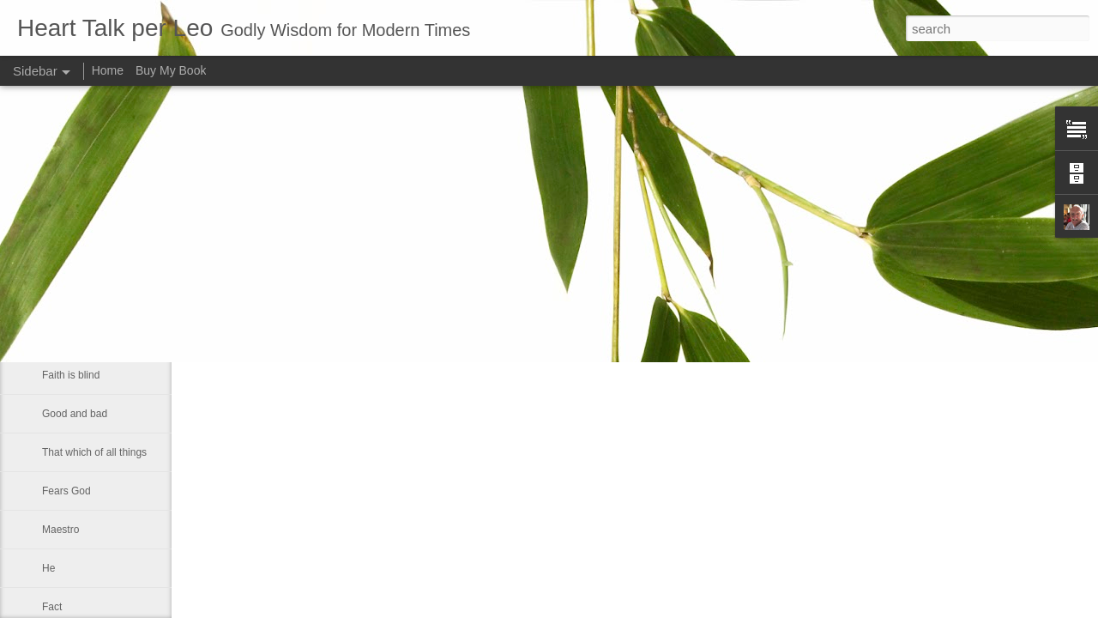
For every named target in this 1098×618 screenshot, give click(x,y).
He (48, 568)
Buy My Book (171, 70)
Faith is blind (71, 375)
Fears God (66, 491)
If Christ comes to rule (92, 221)
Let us (56, 298)
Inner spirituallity (79, 336)
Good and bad (74, 414)
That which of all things (94, 452)
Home (108, 70)
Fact (52, 607)
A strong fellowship (85, 259)
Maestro (60, 530)
